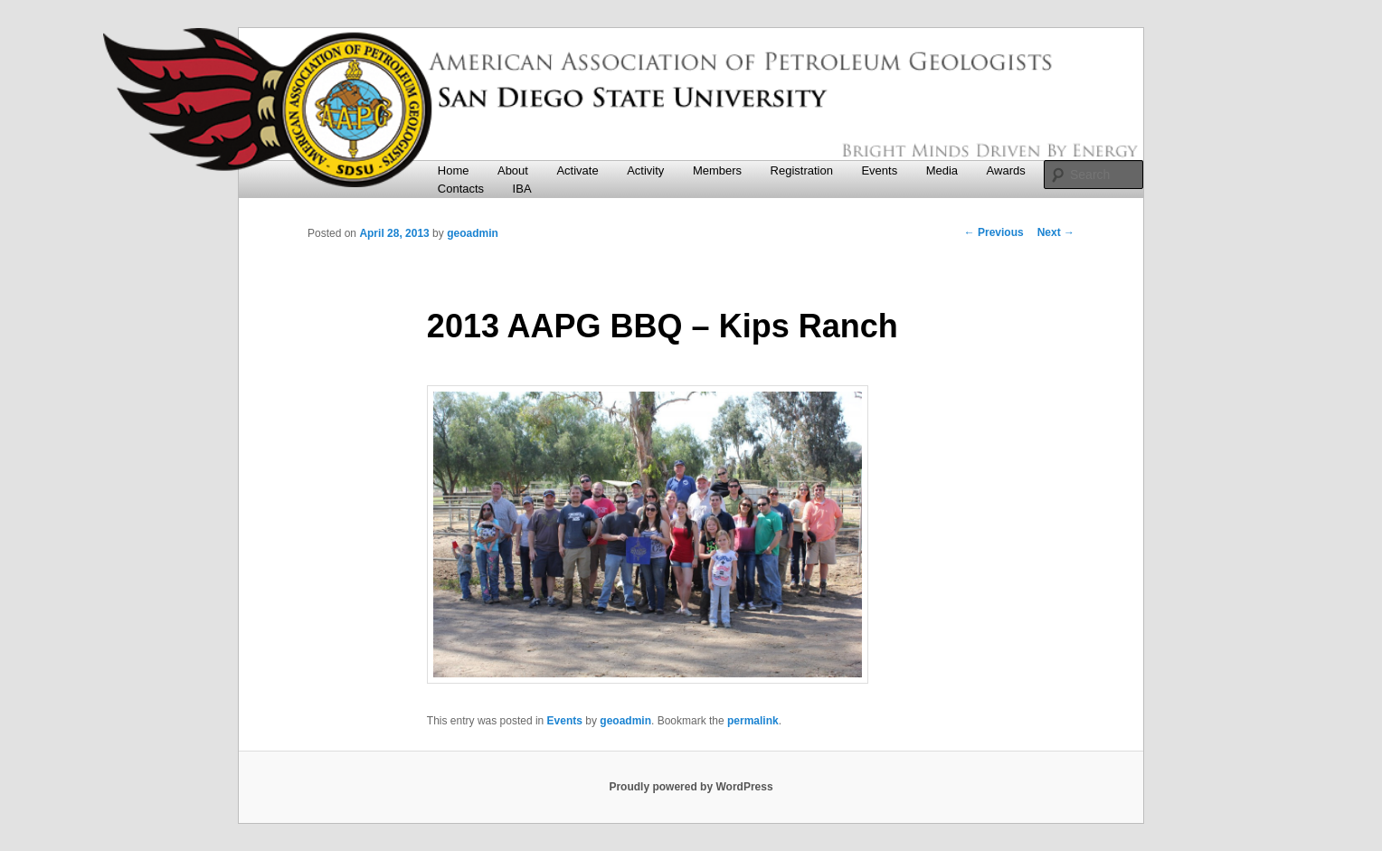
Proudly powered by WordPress (690, 786)
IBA (522, 188)
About (512, 170)
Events (879, 170)
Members (717, 170)
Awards (1006, 170)
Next (1055, 232)
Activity (645, 170)
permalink (753, 720)
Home (453, 170)
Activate (577, 170)
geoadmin (472, 233)
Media (942, 170)
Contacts (461, 188)
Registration (802, 170)
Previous (994, 232)
